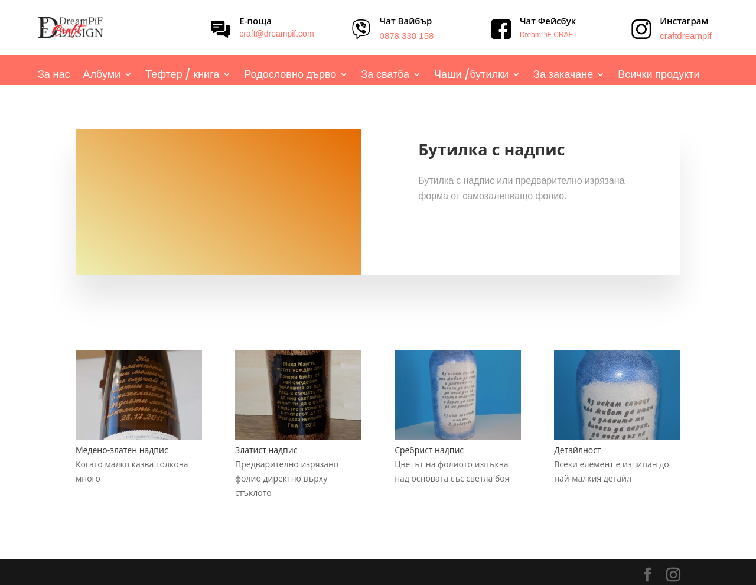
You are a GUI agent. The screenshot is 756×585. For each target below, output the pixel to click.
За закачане (563, 76)
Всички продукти (658, 76)
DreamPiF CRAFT (548, 35)
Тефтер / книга (182, 76)
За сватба (385, 76)
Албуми (102, 76)
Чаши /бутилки (471, 76)
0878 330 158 (407, 36)
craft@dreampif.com (276, 33)
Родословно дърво (290, 76)
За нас (54, 76)
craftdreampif (686, 36)
